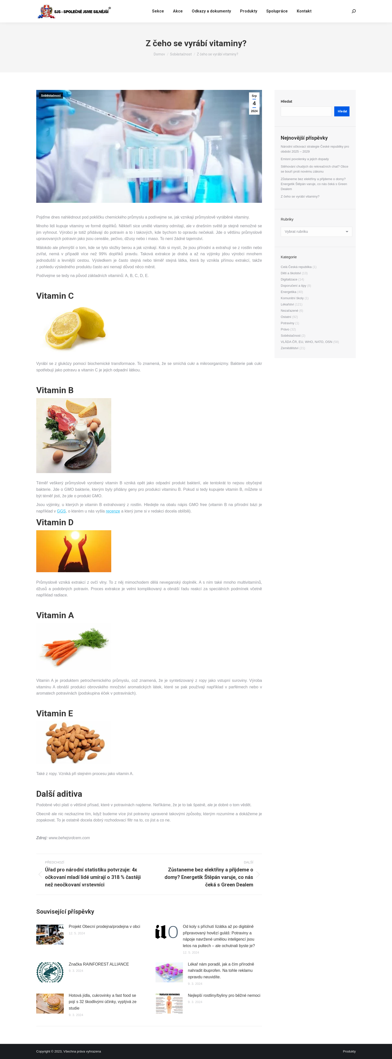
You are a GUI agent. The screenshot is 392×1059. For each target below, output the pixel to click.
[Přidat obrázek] (50, 935)
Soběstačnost (51, 95)
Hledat (286, 101)
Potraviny (287, 323)
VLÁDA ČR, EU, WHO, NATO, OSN (306, 342)
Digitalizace (289, 279)
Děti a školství (291, 273)
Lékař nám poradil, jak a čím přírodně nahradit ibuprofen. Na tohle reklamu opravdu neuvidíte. (221, 970)
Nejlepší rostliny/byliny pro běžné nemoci (224, 995)
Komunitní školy (292, 298)
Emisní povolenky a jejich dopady (305, 159)
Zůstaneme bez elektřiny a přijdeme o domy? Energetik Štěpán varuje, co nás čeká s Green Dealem (314, 184)
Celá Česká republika (296, 267)
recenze (113, 511)
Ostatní (286, 317)
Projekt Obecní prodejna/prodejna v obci (104, 926)
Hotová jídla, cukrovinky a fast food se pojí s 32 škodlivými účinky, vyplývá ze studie (102, 1001)
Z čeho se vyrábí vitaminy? (300, 196)
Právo (285, 329)
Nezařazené (289, 310)
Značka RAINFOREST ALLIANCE (99, 964)
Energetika (288, 292)
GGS (61, 511)
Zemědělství (289, 348)
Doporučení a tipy (293, 285)
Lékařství (287, 304)
